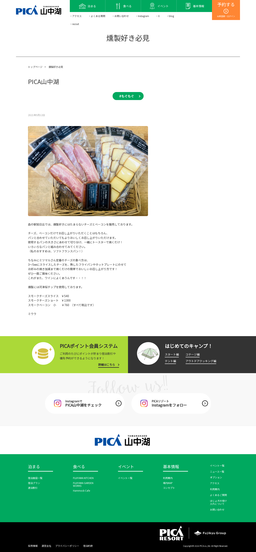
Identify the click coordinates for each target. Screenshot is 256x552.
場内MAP (168, 483)
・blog (170, 16)
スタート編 (172, 354)
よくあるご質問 (218, 495)
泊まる (34, 466)
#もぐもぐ (126, 96)
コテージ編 (193, 354)
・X (158, 16)
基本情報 (171, 466)
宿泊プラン (34, 483)
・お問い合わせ (120, 16)
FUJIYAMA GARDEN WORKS (83, 484)
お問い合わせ (217, 509)
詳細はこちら (106, 365)
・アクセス (76, 16)
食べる (79, 466)
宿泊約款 (88, 545)
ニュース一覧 (217, 471)
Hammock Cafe (81, 490)
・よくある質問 (96, 16)
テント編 (170, 361)
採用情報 (33, 545)
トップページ (35, 66)
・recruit (74, 24)
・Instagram (142, 16)
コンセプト (169, 487)
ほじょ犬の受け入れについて (218, 502)
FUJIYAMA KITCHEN (83, 478)
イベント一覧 (125, 478)
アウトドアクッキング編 (201, 361)
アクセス (214, 483)
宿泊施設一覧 (35, 478)
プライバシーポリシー (67, 545)
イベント (126, 466)
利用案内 (168, 478)
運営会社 (46, 545)
